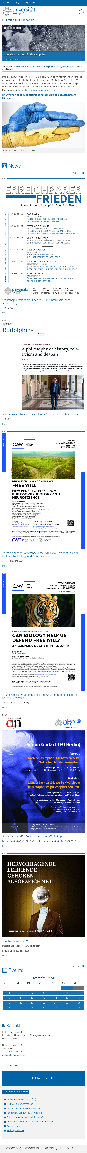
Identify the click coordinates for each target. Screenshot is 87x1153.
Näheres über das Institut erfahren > (43, 90)
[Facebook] (5, 1066)
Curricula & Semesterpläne (20, 1104)
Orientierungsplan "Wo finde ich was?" (25, 1117)
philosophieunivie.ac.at (14, 1055)
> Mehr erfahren (12, 59)
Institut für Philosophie (19, 20)
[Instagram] (16, 1066)
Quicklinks (31, 2)
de (6, 2)
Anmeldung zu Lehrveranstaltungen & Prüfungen (30, 1121)
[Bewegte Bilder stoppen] (19, 28)
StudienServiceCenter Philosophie (23, 1108)
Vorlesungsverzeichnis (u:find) (21, 1099)
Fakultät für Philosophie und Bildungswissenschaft (53, 66)
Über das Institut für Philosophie (24, 54)
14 (55, 998)
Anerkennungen (14, 1126)
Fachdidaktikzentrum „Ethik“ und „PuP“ (25, 1112)
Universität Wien (22, 66)
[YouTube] (11, 1066)
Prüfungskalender (15, 1130)
